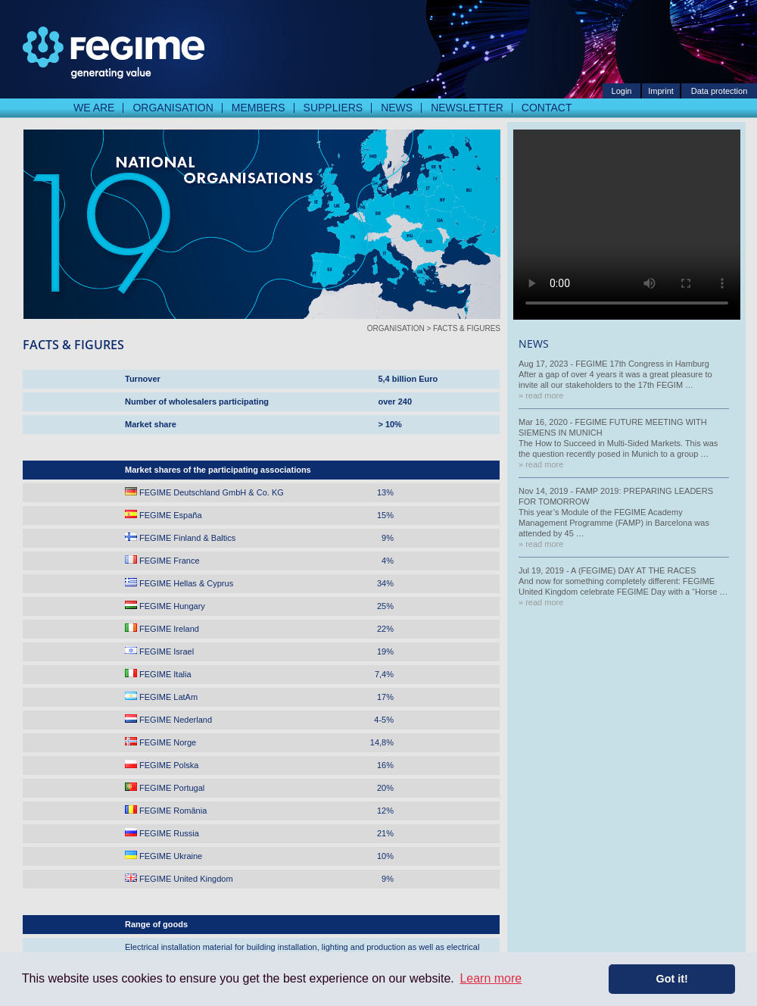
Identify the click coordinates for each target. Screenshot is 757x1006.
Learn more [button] (490, 978)
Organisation (172, 108)
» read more (541, 395)
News (397, 108)
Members (258, 108)
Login (622, 90)
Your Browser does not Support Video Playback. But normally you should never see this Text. (626, 225)
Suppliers (333, 108)
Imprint (661, 90)
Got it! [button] (672, 979)
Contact (547, 108)
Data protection (719, 90)
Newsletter (467, 108)
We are (93, 108)
